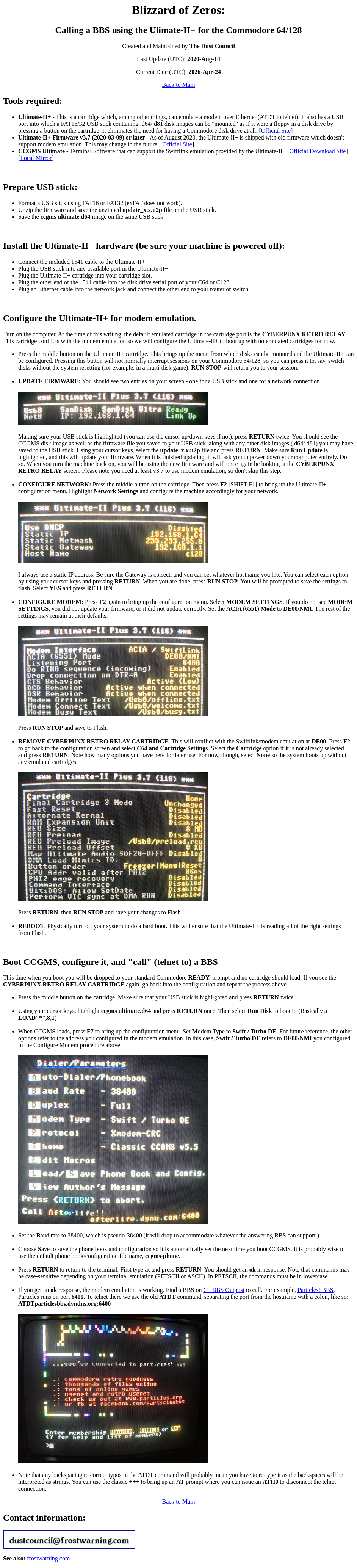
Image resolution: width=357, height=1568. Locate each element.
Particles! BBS (316, 1290)
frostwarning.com (48, 1558)
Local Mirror (36, 158)
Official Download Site (317, 151)
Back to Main (178, 85)
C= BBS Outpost (223, 1290)
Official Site (276, 130)
